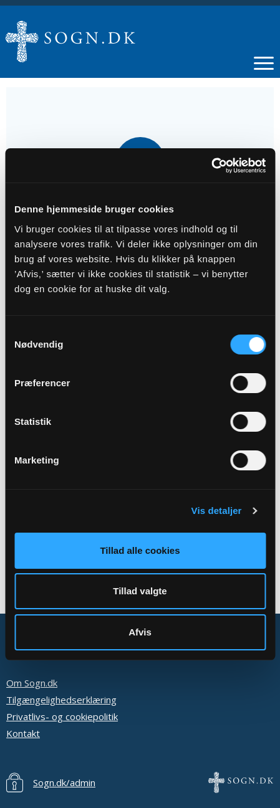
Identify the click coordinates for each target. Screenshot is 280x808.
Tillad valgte (140, 591)
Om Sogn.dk (31, 683)
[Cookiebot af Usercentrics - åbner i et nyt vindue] (211, 166)
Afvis (140, 632)
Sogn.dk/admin (64, 782)
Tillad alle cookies (140, 550)
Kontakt (23, 733)
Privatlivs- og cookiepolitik (62, 716)
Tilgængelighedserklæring (61, 699)
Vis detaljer (216, 510)
